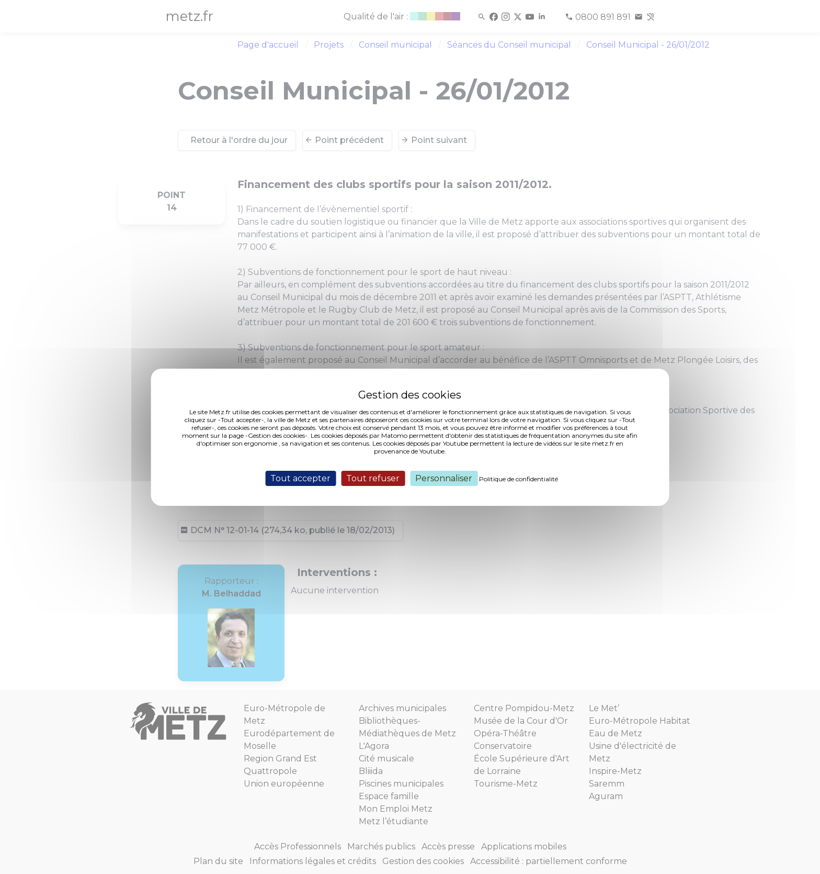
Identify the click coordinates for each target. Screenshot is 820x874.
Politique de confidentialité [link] (518, 478)
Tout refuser (373, 478)
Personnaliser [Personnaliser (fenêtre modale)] (443, 478)
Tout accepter (300, 478)
